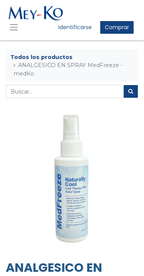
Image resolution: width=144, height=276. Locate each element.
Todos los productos (41, 57)
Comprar (117, 27)
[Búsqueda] (130, 91)
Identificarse (75, 27)
